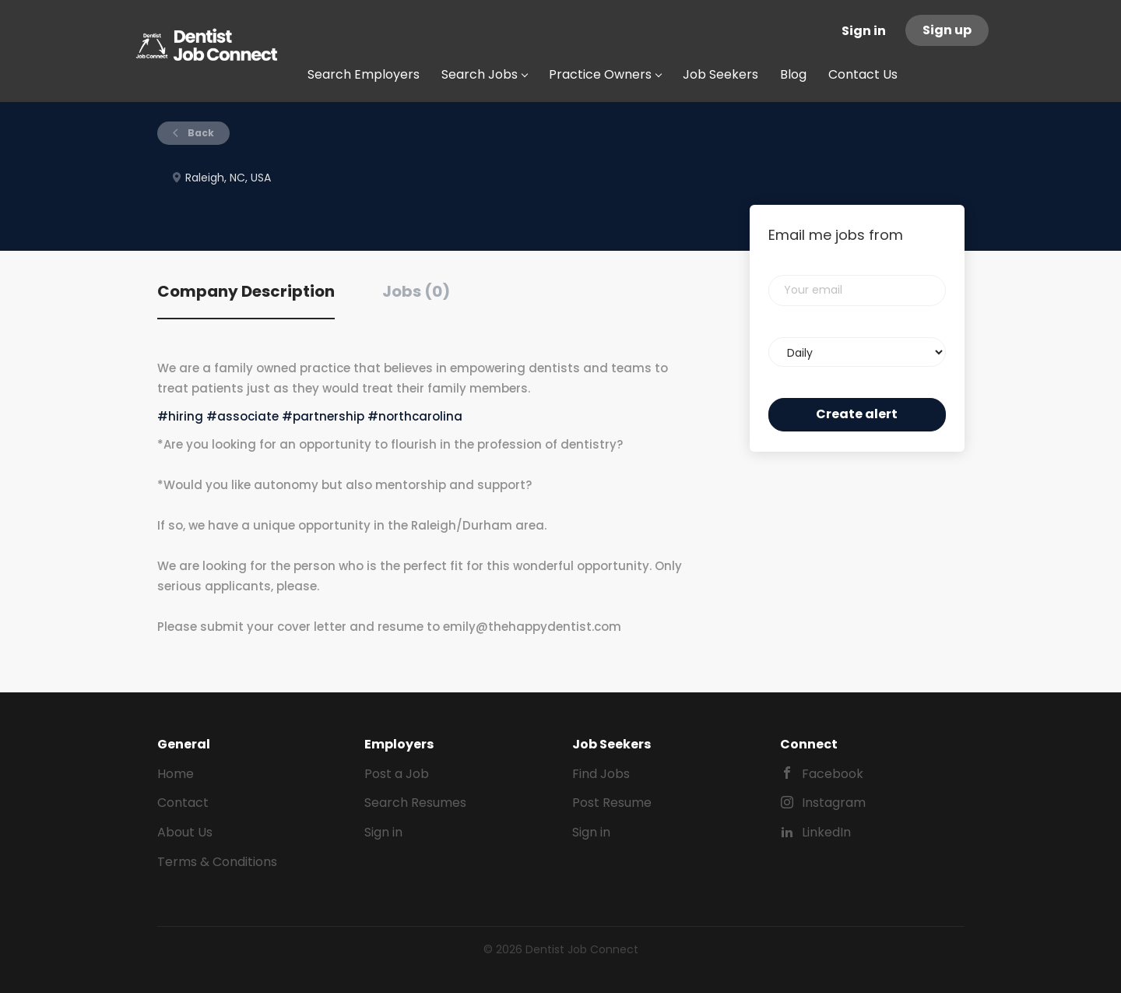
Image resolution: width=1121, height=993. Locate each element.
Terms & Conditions (217, 862)
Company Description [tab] (246, 291)
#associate (242, 416)
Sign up (947, 30)
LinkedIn (826, 832)
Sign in (864, 31)
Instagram (834, 803)
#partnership (323, 416)
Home (175, 774)
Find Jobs (601, 774)
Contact (183, 803)
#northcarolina (414, 416)
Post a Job (396, 774)
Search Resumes (415, 803)
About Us (185, 832)
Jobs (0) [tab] (416, 291)
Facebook (832, 774)
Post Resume (612, 803)
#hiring (180, 416)
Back (199, 132)
